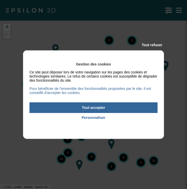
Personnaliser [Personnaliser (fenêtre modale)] (94, 118)
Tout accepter (93, 108)
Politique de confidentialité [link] (93, 124)
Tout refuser (152, 45)
